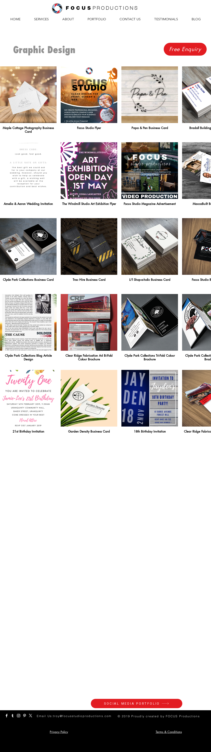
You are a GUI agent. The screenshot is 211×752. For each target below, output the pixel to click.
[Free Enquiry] (185, 49)
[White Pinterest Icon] (24, 715)
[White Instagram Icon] (18, 715)
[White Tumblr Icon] (12, 715)
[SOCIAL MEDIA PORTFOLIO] (136, 703)
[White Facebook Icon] (6, 715)
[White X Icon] (30, 715)
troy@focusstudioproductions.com (82, 716)
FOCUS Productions (183, 716)
